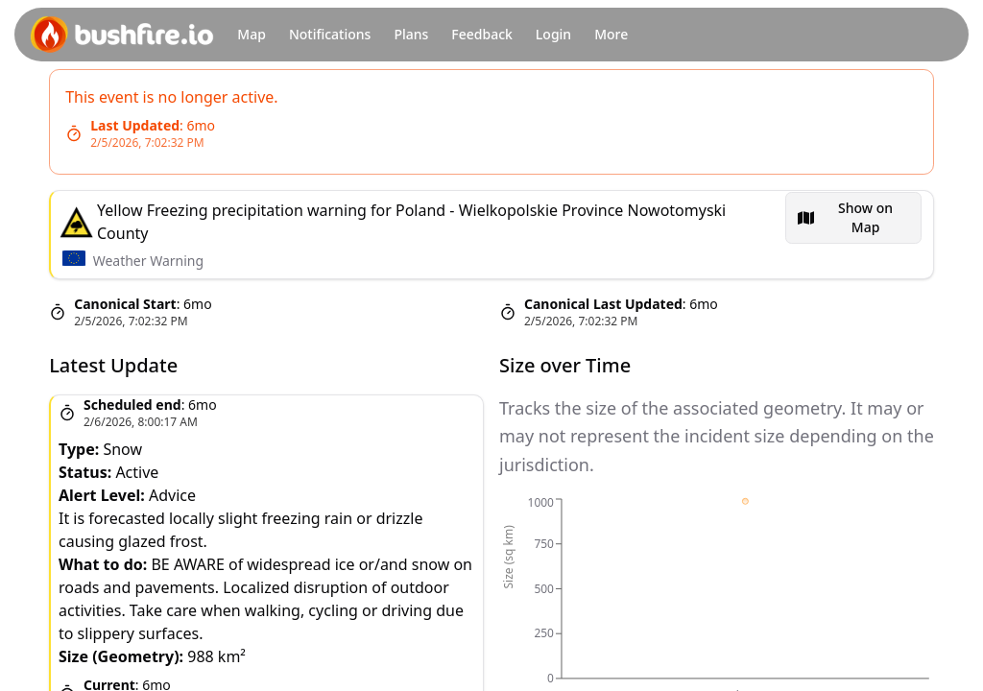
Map (251, 34)
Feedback (482, 34)
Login (553, 34)
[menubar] (853, 218)
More (611, 34)
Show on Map (865, 217)
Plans (411, 34)
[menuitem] (853, 218)
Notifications (330, 34)
